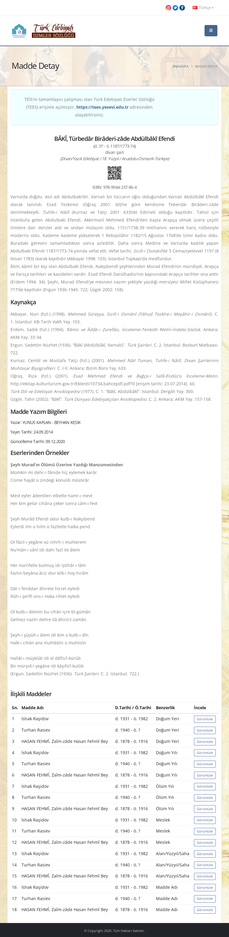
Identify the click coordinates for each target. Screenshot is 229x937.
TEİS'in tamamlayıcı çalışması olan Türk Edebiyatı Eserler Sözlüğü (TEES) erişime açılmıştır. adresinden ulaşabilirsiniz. (89, 107)
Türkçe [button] (203, 7)
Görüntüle (205, 719)
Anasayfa (180, 66)
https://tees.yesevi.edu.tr (102, 107)
